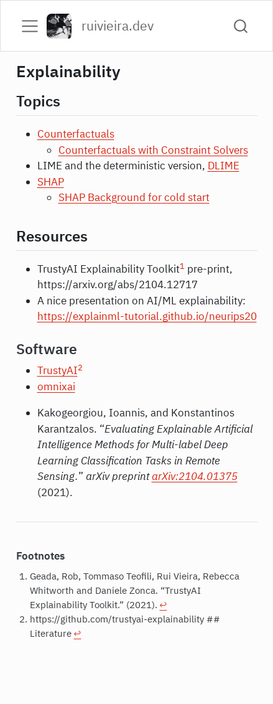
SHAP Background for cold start (134, 197)
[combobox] (241, 26)
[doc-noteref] (182, 269)
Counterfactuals (75, 134)
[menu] (29, 26)
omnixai (56, 386)
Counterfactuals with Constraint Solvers (153, 150)
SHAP (50, 182)
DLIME (223, 165)
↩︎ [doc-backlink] (163, 604)
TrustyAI (57, 370)
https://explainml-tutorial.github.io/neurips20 (147, 316)
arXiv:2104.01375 (195, 476)
